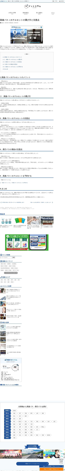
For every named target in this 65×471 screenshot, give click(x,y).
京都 (15, 279)
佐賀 (26, 435)
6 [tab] (36, 459)
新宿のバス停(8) (8, 270)
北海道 (14, 410)
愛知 (8, 279)
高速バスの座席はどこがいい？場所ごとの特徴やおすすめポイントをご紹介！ (10, 297)
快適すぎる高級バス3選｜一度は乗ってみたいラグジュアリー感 (10, 316)
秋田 (31, 413)
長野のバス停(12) (14, 268)
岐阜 (20, 424)
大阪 (2, 279)
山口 (37, 429)
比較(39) (8, 263)
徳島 (14, 432)
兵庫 (18, 279)
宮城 (26, 413)
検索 (14, 257)
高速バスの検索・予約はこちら (51, 469)
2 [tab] (30, 459)
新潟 (14, 418)
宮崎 (43, 435)
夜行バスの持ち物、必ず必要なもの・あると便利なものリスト (10, 303)
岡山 (20, 429)
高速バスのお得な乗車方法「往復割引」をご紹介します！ (41, 202)
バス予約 (55, 1)
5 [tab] (35, 459)
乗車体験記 (25, 13)
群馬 (43, 421)
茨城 (37, 421)
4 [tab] (33, 459)
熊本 (37, 435)
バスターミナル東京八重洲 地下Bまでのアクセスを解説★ (10, 340)
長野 (12, 279)
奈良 (37, 426)
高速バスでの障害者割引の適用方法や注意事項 (20, 222)
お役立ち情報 (12, 13)
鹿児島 (48, 435)
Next (64, 454)
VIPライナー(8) (15, 270)
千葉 (31, 421)
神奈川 (12, 282)
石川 (20, 416)
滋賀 (31, 426)
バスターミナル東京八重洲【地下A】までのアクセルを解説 (10, 327)
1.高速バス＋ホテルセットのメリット (13, 57)
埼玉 (26, 421)
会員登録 (61, 1)
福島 (43, 413)
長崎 (31, 435)
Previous (1, 454)
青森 (14, 413)
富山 (14, 416)
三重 (31, 424)
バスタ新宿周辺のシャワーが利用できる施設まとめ (10, 346)
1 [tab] (28, 459)
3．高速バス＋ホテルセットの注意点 (13, 61)
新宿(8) (2, 270)
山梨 (54, 421)
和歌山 (42, 426)
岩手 (20, 413)
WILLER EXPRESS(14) (5, 268)
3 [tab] (31, 459)
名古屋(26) (14, 263)
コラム (53, 13)
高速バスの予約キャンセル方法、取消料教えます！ (6, 222)
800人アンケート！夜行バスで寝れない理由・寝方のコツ (10, 310)
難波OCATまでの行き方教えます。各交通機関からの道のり (47, 223)
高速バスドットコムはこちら (32, 463)
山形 (37, 413)
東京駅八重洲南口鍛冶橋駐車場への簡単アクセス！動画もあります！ (10, 333)
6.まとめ (6, 69)
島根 (31, 429)
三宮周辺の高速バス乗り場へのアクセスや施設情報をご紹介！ (13, 202)
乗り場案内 (39, 13)
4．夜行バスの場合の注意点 (10, 64)
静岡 (26, 424)
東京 (5, 279)
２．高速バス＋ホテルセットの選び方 (13, 59)
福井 (26, 416)
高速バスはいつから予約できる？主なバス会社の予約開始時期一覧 (33, 223)
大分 (20, 435)
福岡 (8, 282)
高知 (31, 432)
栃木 (49, 421)
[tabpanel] (32, 454)
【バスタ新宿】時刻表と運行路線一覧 (10, 353)
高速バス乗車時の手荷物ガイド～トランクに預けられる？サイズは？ (10, 291)
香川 (5, 282)
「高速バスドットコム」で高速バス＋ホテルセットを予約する (14, 182)
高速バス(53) (3, 263)
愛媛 (26, 432)
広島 (2, 282)
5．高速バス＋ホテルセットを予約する (13, 66)
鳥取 (26, 429)
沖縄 (14, 437)
